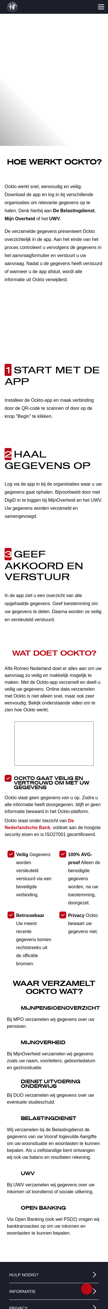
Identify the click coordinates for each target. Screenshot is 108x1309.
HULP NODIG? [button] (23, 1274)
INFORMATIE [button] (22, 1291)
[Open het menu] (101, 7)
